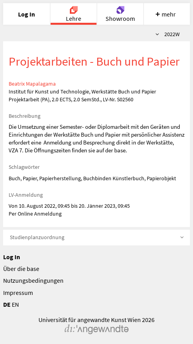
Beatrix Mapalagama (32, 83)
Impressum (18, 292)
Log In (11, 257)
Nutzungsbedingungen (33, 280)
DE (7, 304)
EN (15, 304)
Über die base (21, 269)
